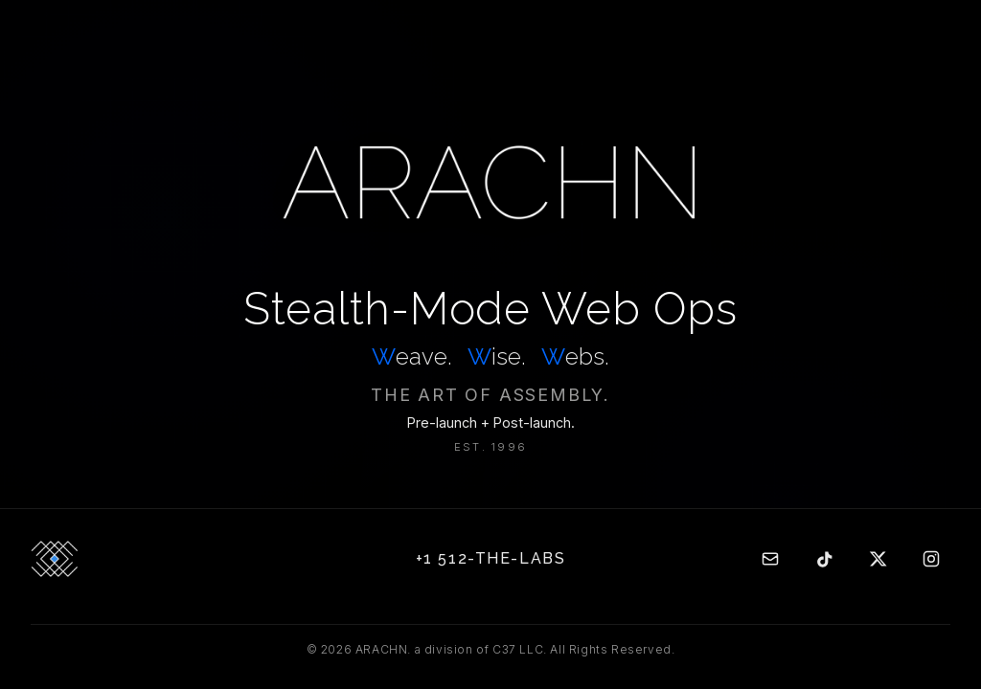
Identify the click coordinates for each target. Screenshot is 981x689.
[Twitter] (877, 559)
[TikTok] (824, 559)
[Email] (770, 559)
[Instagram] (931, 559)
